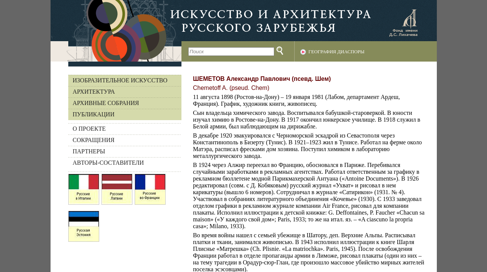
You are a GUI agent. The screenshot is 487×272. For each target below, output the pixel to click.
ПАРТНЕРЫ (89, 151)
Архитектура (94, 91)
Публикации (94, 114)
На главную (116, 31)
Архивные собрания (106, 103)
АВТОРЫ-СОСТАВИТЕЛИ (108, 162)
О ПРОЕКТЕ (89, 128)
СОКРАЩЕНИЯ (94, 140)
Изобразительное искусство (120, 80)
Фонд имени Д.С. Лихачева (403, 22)
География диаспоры (337, 51)
